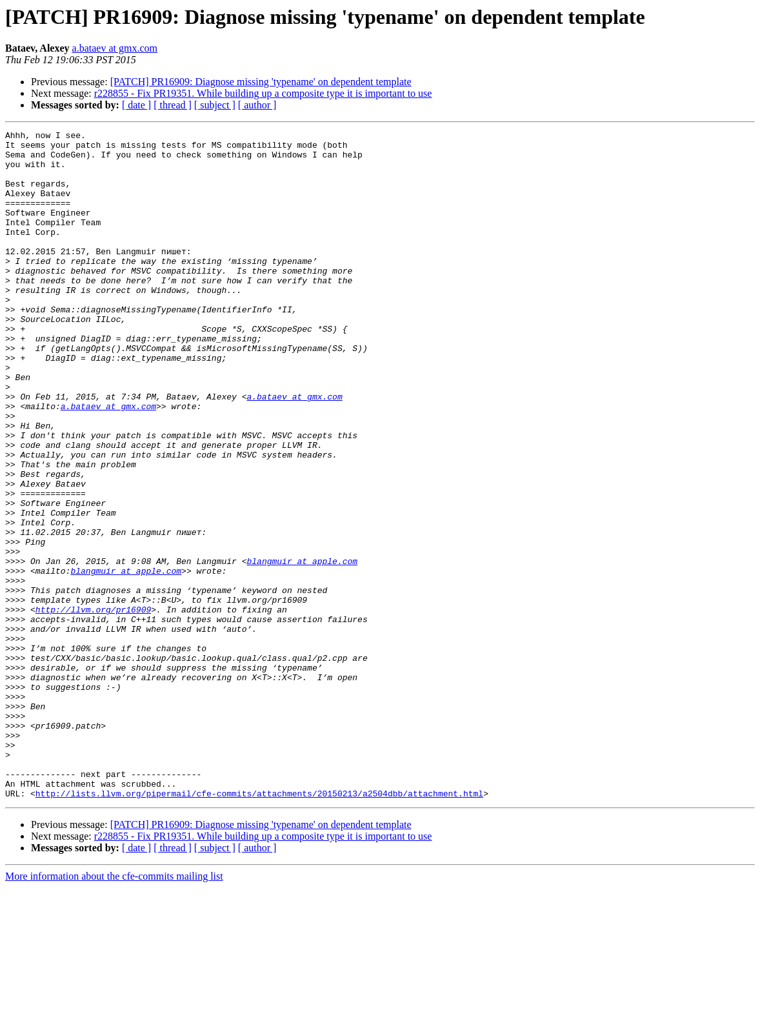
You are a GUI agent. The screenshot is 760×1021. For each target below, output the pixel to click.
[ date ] (136, 104)
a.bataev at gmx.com (114, 48)
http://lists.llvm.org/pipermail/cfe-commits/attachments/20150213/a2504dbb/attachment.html (259, 927)
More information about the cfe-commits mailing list (114, 1009)
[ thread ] (173, 104)
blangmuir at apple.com (301, 648)
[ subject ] (214, 104)
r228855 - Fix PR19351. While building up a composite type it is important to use (263, 93)
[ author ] (257, 104)
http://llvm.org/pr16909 (93, 706)
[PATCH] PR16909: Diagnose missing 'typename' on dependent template (261, 81)
